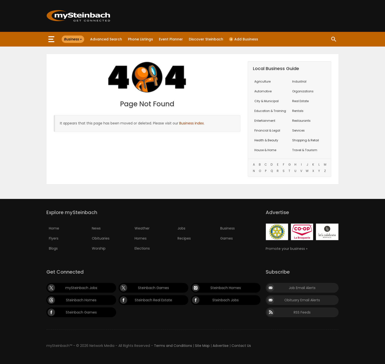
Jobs (181, 228)
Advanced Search (106, 39)
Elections (142, 248)
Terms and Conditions (173, 345)
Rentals (297, 111)
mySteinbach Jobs (81, 287)
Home (54, 228)
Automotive (263, 91)
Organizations (303, 91)
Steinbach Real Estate (153, 300)
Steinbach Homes (225, 287)
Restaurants (301, 121)
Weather (142, 228)
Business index (191, 123)
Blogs (53, 248)
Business (227, 228)
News (96, 228)
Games (226, 238)
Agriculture (262, 81)
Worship (99, 248)
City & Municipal (266, 101)
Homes (141, 238)
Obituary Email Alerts (302, 300)
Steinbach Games (153, 287)
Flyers (53, 238)
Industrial (299, 81)
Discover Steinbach (206, 39)
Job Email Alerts (302, 287)
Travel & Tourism (304, 150)
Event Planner (171, 39)
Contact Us (241, 345)
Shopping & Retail (305, 140)
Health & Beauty (266, 140)
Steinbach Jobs (225, 300)
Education (270, 111)
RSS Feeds (302, 312)
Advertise (221, 345)
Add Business (243, 39)
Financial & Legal (267, 130)
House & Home (265, 150)
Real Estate (300, 101)
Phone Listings (140, 39)
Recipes (184, 238)
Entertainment (264, 121)
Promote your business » (286, 248)
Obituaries (101, 238)
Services (298, 130)
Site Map (202, 345)
